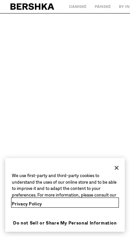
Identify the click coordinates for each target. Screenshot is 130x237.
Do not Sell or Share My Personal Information (65, 223)
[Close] (116, 168)
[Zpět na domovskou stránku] (32, 6)
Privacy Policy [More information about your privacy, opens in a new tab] (27, 204)
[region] (65, 195)
